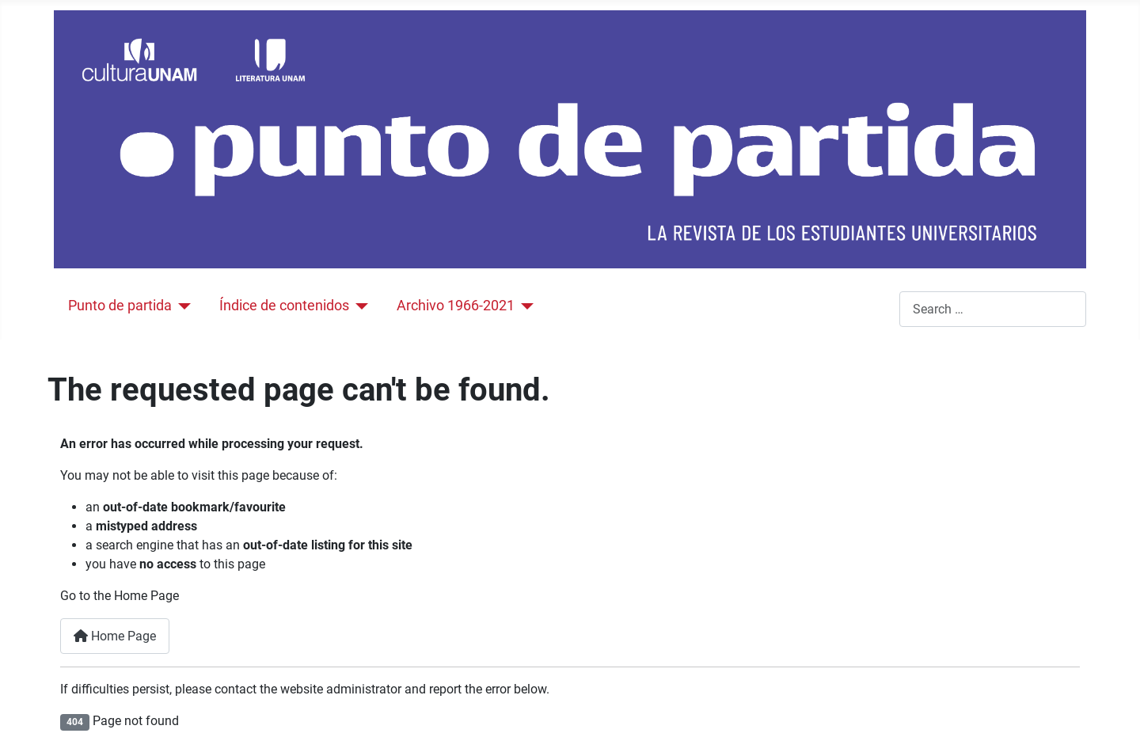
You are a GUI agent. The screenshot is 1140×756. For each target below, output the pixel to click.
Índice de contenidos (284, 305)
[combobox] (992, 309)
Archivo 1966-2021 (456, 305)
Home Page (115, 636)
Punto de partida (120, 305)
